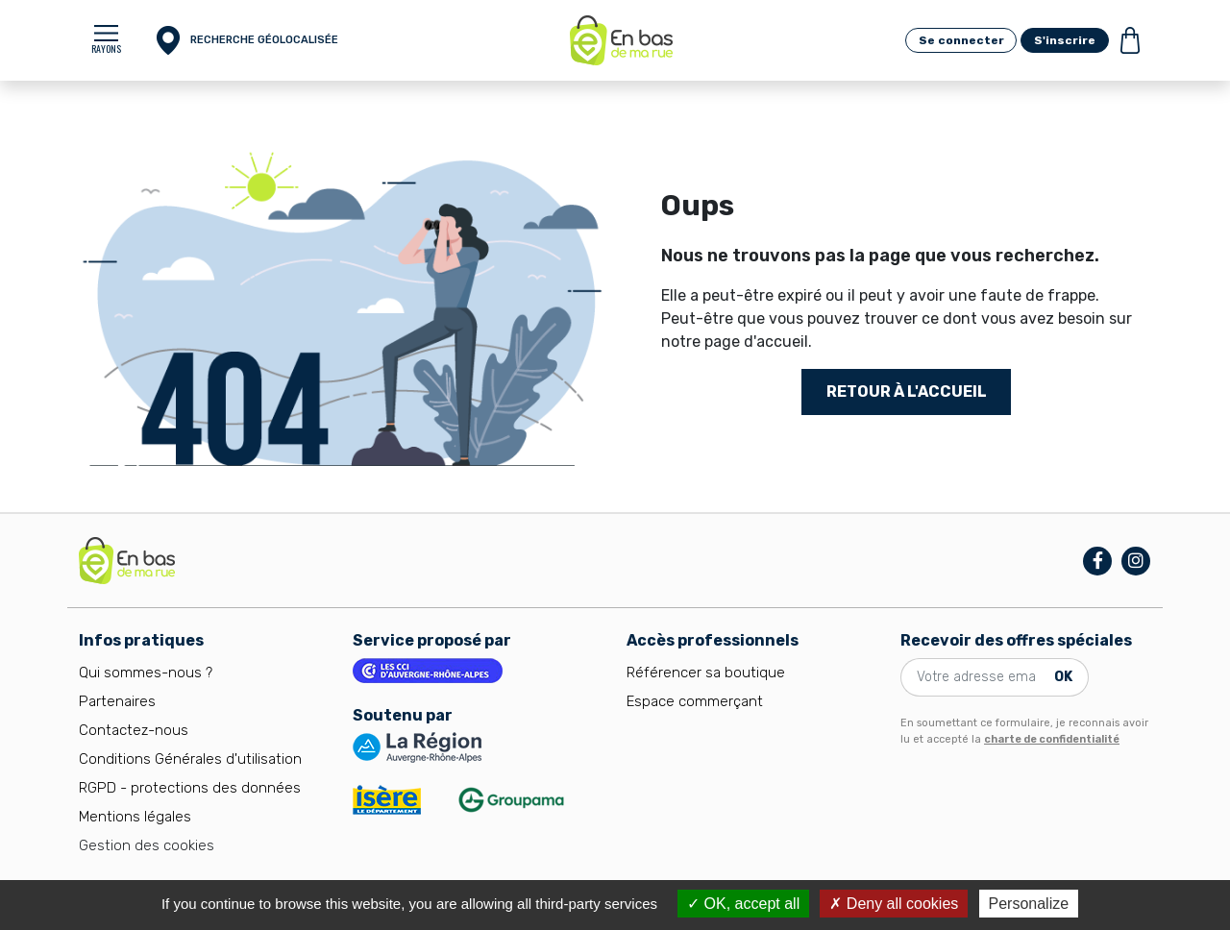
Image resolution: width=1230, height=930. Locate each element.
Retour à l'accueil (906, 391)
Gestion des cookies (146, 845)
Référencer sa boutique (706, 672)
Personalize (1029, 903)
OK (1063, 677)
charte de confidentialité (1051, 739)
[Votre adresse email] (974, 677)
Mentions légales (135, 816)
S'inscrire (1064, 40)
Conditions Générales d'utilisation (190, 759)
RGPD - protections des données (190, 787)
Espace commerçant (695, 701)
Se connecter (961, 40)
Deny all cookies (893, 903)
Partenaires (117, 701)
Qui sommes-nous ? (145, 672)
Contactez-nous (133, 730)
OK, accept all (743, 903)
